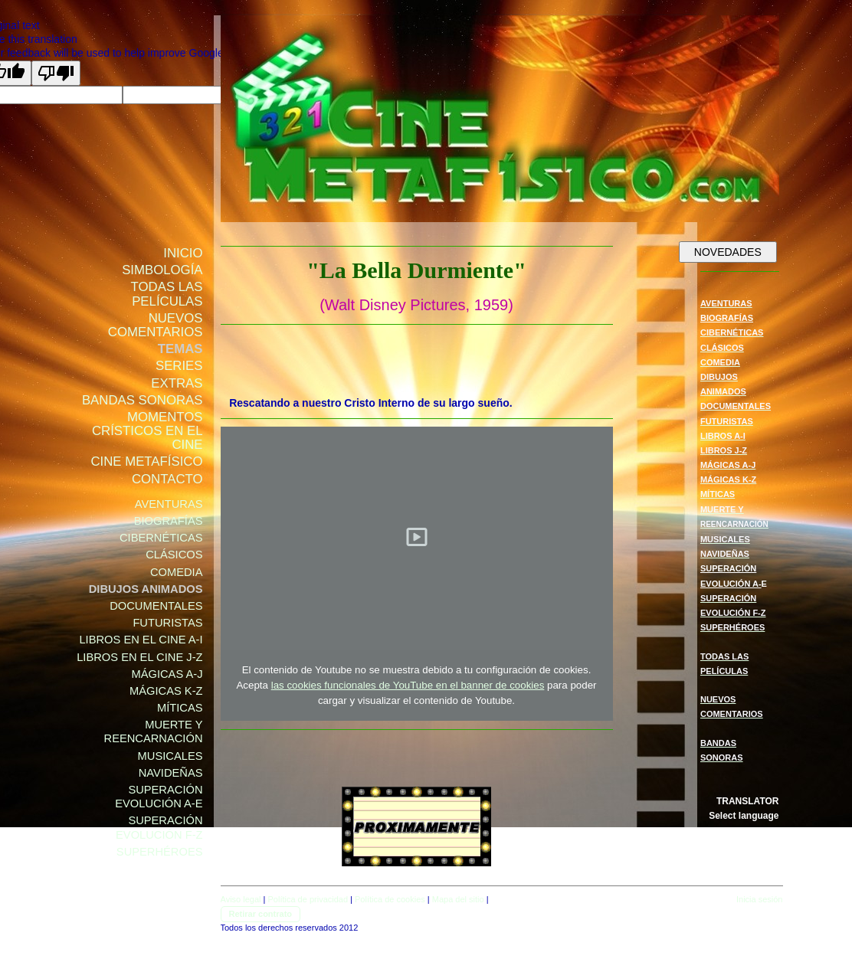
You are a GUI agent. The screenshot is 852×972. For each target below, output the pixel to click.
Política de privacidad (307, 899)
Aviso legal (241, 899)
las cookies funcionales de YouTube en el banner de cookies (408, 685)
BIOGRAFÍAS (726, 317)
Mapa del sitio (458, 899)
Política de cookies (390, 899)
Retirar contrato (261, 913)
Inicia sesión (759, 899)
